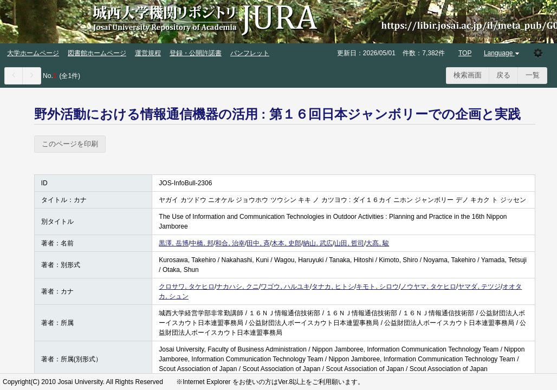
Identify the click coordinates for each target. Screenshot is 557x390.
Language (502, 53)
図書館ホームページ (97, 53)
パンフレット (249, 53)
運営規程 (148, 53)
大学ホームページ (33, 53)
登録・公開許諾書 (196, 53)
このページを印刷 (70, 144)
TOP (464, 53)
